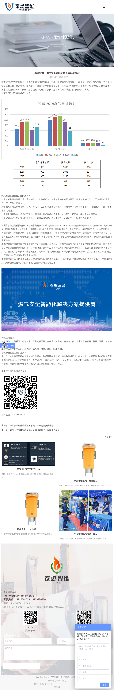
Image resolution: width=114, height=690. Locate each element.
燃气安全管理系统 (28, 244)
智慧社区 (16, 341)
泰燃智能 (5, 353)
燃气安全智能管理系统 (11, 356)
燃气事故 (105, 360)
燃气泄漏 (32, 82)
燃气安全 (83, 225)
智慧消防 (5, 341)
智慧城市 (26, 341)
